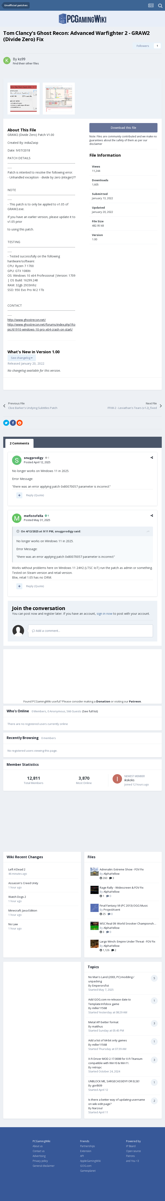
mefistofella (33, 516)
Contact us (38, 1151)
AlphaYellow (111, 874)
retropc (97, 1067)
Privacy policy (40, 1161)
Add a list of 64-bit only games (107, 1040)
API (82, 1156)
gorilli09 (97, 1085)
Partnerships (87, 1146)
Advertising (39, 1156)
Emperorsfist (100, 985)
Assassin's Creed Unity (23, 883)
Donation (103, 701)
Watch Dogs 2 (17, 897)
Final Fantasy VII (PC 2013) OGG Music (124, 905)
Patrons (130, 1156)
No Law (13, 924)
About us (38, 1146)
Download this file (123, 128)
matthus (97, 1026)
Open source (133, 1151)
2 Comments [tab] (19, 443)
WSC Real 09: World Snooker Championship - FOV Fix (128, 924)
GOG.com (86, 1166)
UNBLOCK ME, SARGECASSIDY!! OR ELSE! (113, 1081)
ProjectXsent (112, 910)
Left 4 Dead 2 (16, 869)
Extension (85, 1151)
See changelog (21, 358)
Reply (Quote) (35, 495)
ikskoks (129, 780)
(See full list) (90, 711)
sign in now (104, 614)
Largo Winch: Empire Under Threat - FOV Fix (127, 941)
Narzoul (97, 1108)
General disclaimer (44, 1166)
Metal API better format (103, 1022)
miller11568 (99, 1008)
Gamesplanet (88, 1171)
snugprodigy (33, 458)
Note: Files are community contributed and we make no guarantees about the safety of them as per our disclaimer (123, 140)
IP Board (131, 1146)
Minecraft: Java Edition (22, 910)
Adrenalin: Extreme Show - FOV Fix (122, 869)
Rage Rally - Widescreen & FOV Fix (122, 887)
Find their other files (26, 63)
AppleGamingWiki (90, 1161)
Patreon (135, 701)
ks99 (21, 59)
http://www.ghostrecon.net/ (27, 320)
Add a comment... (46, 631)
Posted (37, 462)
